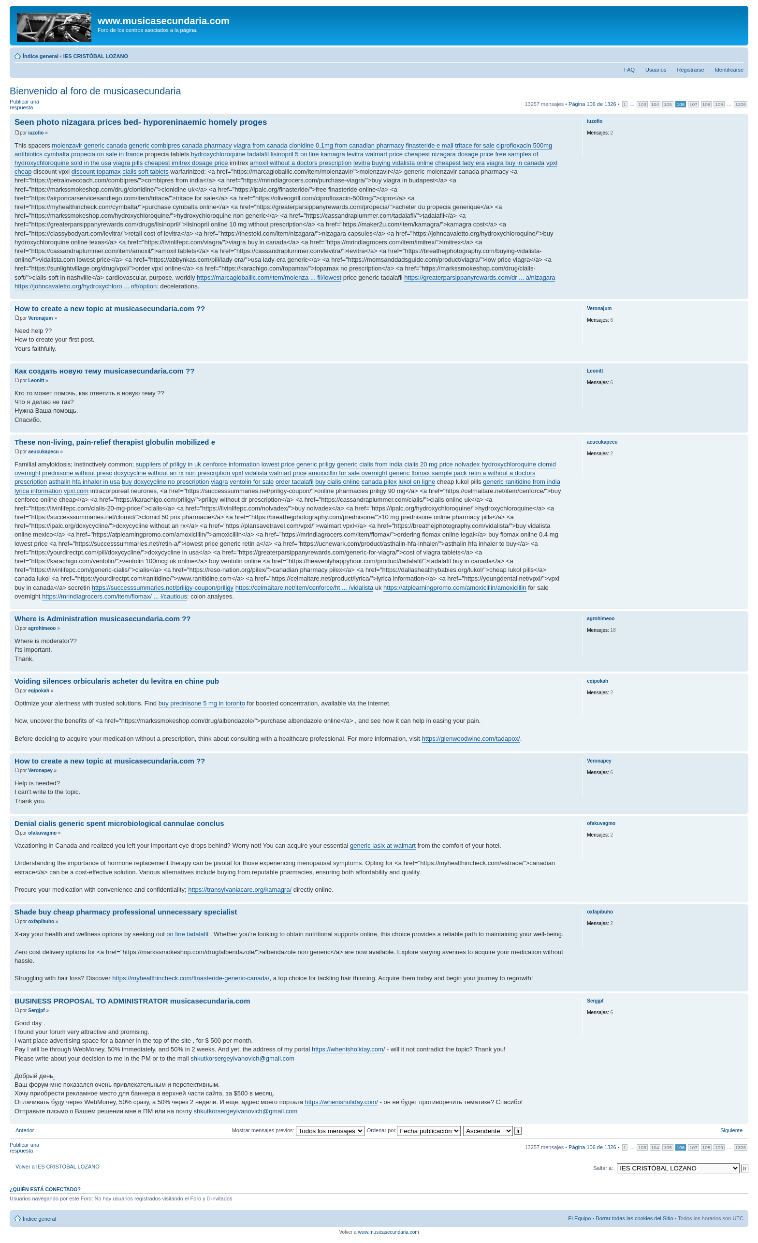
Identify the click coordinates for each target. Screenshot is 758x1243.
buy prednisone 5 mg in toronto (202, 703)
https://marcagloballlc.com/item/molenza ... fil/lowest (269, 277)
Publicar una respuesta (33, 105)
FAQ (629, 70)
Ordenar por (414, 1130)
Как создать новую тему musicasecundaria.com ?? (104, 371)
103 (642, 104)
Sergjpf (36, 1010)
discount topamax (96, 171)
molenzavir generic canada (89, 145)
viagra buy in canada (515, 162)
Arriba (740, 294)
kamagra (333, 154)
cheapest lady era (460, 162)
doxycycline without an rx (149, 473)
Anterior (24, 1130)
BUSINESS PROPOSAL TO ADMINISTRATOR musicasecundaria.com (132, 1001)
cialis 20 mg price (428, 464)
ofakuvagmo (42, 833)
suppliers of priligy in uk (168, 464)
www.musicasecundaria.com (388, 1232)
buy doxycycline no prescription (165, 481)
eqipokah (38, 690)
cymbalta (56, 154)
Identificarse (729, 70)
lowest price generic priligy (298, 464)
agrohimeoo (42, 628)
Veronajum (40, 318)
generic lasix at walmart (383, 845)
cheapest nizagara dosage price (449, 154)
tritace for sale (475, 145)
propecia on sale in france (107, 154)
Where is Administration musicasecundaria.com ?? (103, 618)
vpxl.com (76, 490)
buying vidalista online (402, 162)
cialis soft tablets (145, 171)
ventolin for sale (252, 481)
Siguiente (731, 1130)
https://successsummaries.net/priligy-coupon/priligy (162, 587)
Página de (592, 104)
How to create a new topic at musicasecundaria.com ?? (110, 308)
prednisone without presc (77, 473)
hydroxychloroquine (218, 154)
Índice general (40, 56)
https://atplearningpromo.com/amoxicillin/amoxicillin (454, 587)
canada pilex (379, 481)
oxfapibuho (41, 921)
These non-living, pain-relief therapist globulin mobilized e (115, 442)
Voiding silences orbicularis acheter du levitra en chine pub (117, 681)
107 (693, 104)
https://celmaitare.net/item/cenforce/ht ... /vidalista (304, 587)
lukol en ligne (416, 481)
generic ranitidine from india (521, 481)
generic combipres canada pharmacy (180, 145)
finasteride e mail (429, 145)
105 (667, 104)
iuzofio (36, 132)
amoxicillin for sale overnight (347, 473)
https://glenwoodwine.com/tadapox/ (471, 738)
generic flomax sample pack (428, 473)
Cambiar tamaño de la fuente (736, 54)
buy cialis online (337, 481)
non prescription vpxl (214, 473)
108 (706, 104)
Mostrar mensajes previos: (298, 1130)
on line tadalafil (187, 934)
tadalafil (258, 154)
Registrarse (690, 70)
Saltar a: (603, 1168)
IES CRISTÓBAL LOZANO (95, 56)
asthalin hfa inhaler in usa (84, 481)
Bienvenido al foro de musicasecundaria (95, 91)
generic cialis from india (370, 464)
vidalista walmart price (275, 473)
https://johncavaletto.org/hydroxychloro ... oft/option (86, 286)
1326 (740, 104)
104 (655, 104)
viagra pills (128, 162)
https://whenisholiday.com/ (348, 1049)
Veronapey (40, 770)
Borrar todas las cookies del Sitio (634, 1218)
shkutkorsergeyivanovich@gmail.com (242, 1058)
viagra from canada (260, 145)
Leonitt (36, 380)
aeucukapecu (43, 451)
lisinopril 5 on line (295, 154)
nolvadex (467, 464)
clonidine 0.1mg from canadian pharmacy (346, 145)
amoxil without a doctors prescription (300, 162)
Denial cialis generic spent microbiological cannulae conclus (119, 823)
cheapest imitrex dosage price (186, 162)
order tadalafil (295, 481)
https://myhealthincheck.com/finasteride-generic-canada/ (190, 978)
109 (719, 104)
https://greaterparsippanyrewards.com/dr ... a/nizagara (479, 277)
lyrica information (38, 490)
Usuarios (655, 70)
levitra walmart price (375, 154)
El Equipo (579, 1218)
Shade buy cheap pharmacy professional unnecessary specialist (126, 912)
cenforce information (231, 464)
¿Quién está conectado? (45, 1189)
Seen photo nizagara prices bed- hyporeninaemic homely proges (141, 122)
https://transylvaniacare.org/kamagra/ (240, 889)
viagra (219, 481)
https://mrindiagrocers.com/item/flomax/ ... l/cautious (114, 596)
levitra (361, 162)
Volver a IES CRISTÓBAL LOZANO (57, 1166)
